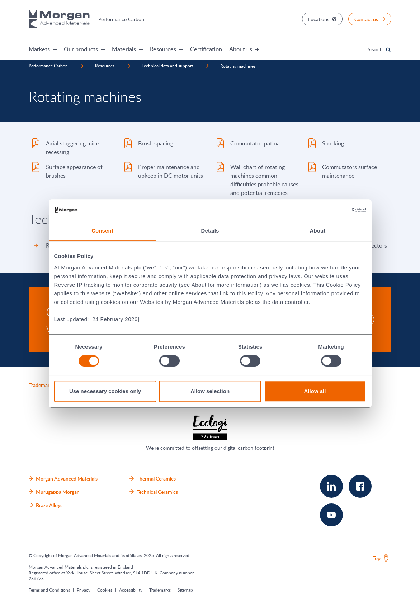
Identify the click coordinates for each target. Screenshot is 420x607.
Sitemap (185, 590)
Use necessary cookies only (105, 391)
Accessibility (130, 590)
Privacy (83, 590)
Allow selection (210, 391)
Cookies (104, 590)
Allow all (315, 391)
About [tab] (318, 231)
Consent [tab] (102, 231)
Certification (206, 49)
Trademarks (160, 590)
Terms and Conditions (49, 590)
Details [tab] (210, 231)
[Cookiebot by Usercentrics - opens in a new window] (334, 210)
